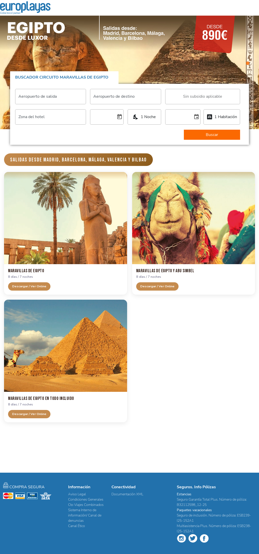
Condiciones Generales (85, 499)
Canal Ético (76, 526)
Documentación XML (127, 494)
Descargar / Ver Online (29, 286)
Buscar (212, 134)
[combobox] (202, 96)
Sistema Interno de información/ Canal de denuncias (84, 515)
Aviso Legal (77, 494)
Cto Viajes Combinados (86, 504)
